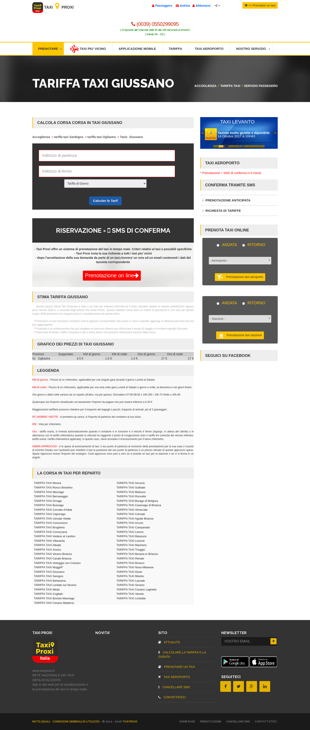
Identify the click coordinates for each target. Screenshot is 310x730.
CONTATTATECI (172, 697)
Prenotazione (210, 721)
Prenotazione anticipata (226, 200)
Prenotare (50, 48)
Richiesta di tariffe (221, 210)
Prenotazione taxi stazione (240, 335)
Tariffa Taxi (230, 86)
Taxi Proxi (53, 7)
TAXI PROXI (129, 721)
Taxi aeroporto (209, 48)
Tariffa (175, 48)
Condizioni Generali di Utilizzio (76, 721)
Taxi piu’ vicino (88, 49)
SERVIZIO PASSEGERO (261, 86)
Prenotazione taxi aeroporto (240, 277)
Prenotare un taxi (176, 667)
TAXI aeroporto (174, 677)
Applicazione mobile (137, 48)
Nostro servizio (253, 48)
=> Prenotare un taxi (260, 5)
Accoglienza (205, 86)
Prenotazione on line (112, 275)
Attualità (169, 642)
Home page (187, 721)
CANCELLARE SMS (174, 687)
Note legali (41, 721)
